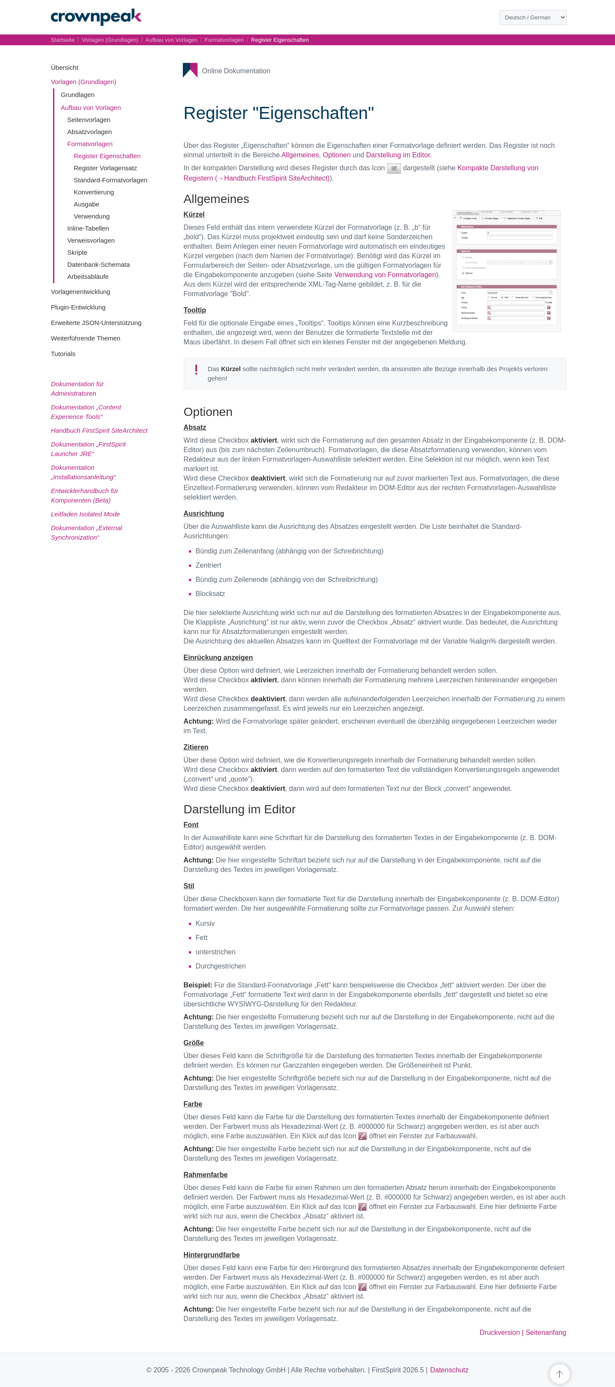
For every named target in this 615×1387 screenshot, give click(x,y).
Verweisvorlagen (91, 240)
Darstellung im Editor (398, 155)
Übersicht (64, 67)
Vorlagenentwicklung (80, 291)
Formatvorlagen (90, 143)
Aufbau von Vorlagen (91, 107)
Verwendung (92, 216)
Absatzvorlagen (89, 131)
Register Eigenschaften (107, 155)
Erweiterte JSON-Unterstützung (96, 322)
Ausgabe (86, 204)
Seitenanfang (546, 1332)
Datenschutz (449, 1370)
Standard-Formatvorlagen (110, 180)
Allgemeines (300, 155)
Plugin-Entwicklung (78, 307)
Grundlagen (77, 94)
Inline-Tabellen (88, 228)
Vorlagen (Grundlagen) (83, 81)
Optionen (337, 155)
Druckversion (500, 1332)
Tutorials (63, 353)
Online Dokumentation (236, 71)
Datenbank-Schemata (98, 264)
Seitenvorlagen (88, 119)
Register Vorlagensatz (105, 168)
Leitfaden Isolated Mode (85, 514)
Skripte (77, 252)
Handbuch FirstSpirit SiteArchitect (99, 430)
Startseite (63, 40)
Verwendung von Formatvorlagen (385, 274)
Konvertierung (94, 192)
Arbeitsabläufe (88, 276)
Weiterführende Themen (85, 338)
